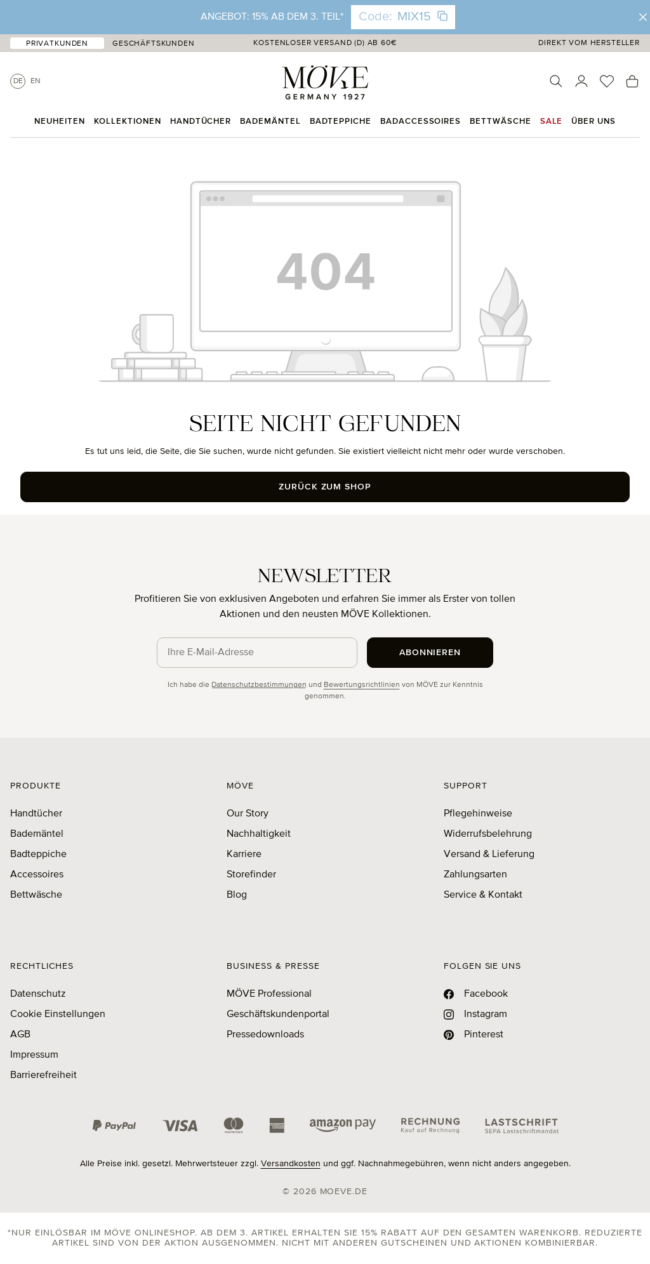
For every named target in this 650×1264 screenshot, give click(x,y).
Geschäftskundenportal (278, 1014)
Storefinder (251, 875)
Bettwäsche (36, 895)
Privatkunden (57, 44)
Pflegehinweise (478, 814)
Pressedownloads (265, 1035)
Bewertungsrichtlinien (362, 685)
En (35, 81)
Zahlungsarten (475, 875)
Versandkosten (291, 1163)
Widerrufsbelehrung (488, 834)
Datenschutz (38, 994)
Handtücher (36, 814)
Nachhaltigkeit (259, 834)
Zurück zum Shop (325, 486)
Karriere (244, 854)
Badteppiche (38, 854)
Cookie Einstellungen (57, 1014)
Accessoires (36, 875)
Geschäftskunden (153, 44)
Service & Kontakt (483, 895)
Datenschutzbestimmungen (259, 685)
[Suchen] (556, 81)
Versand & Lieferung (489, 854)
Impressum (34, 1055)
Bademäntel (36, 834)
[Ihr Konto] (581, 81)
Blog (237, 895)
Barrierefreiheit (43, 1075)
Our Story (248, 814)
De (18, 81)
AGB (20, 1035)
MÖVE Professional (269, 994)
